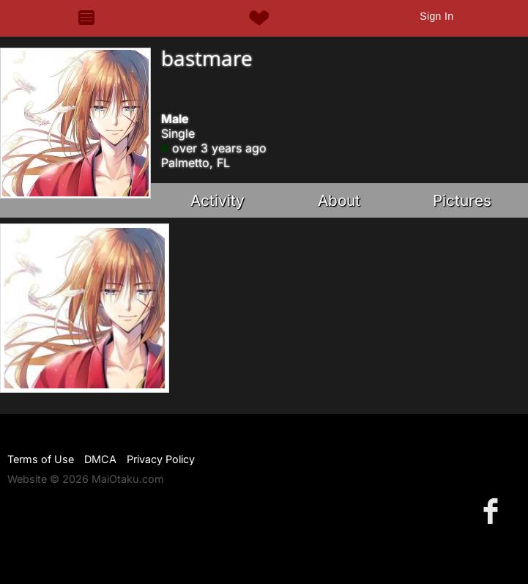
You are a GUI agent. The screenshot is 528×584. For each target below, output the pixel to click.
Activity (217, 200)
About (339, 200)
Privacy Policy (161, 459)
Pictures (462, 200)
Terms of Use (40, 459)
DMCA (100, 459)
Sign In (436, 16)
